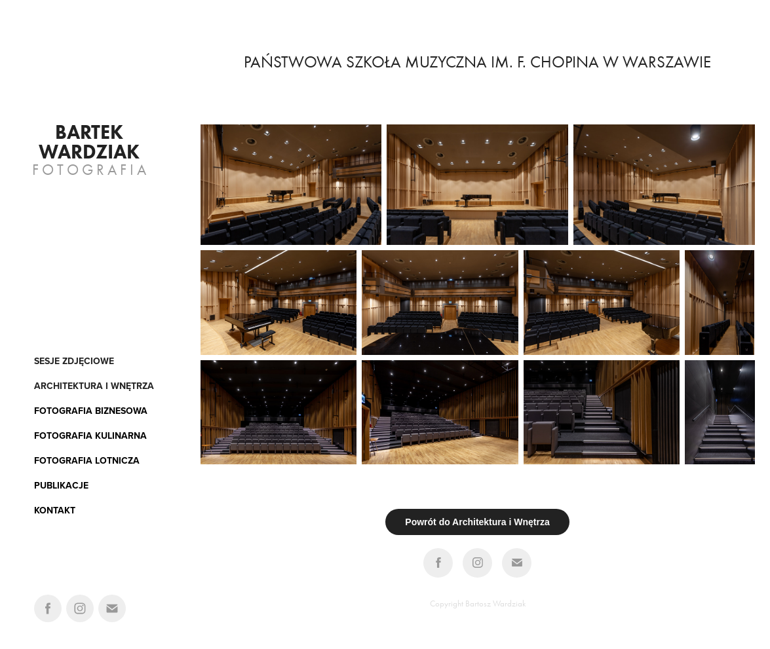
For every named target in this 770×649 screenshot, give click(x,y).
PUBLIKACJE (61, 485)
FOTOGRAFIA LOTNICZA (87, 460)
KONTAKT (54, 510)
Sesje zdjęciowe (74, 360)
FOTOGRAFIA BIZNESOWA (90, 410)
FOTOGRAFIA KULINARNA (90, 435)
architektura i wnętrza (94, 385)
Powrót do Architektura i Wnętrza (477, 522)
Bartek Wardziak (89, 142)
